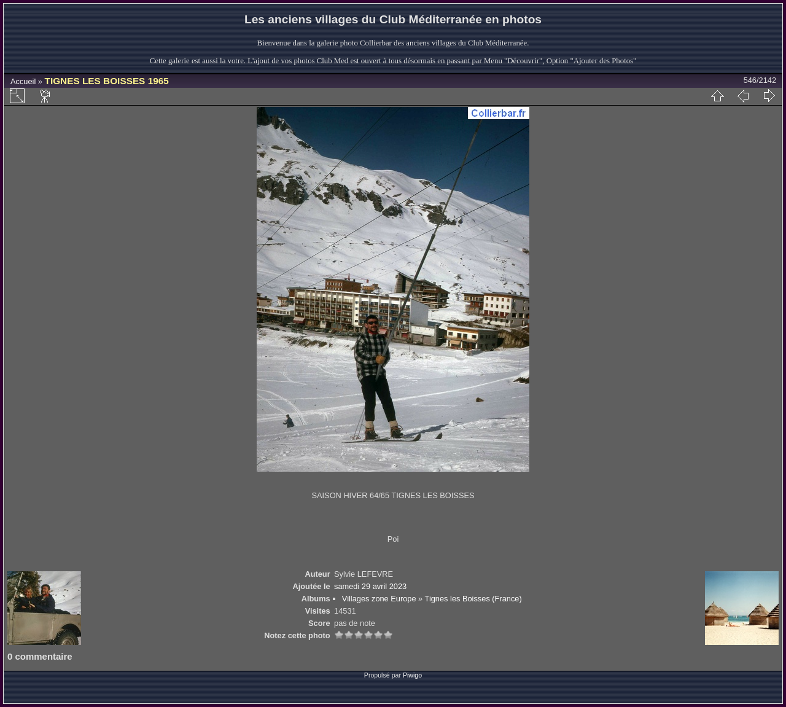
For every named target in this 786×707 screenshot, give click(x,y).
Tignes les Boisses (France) (473, 598)
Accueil (23, 81)
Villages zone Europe (379, 598)
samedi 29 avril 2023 (370, 586)
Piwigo (412, 675)
